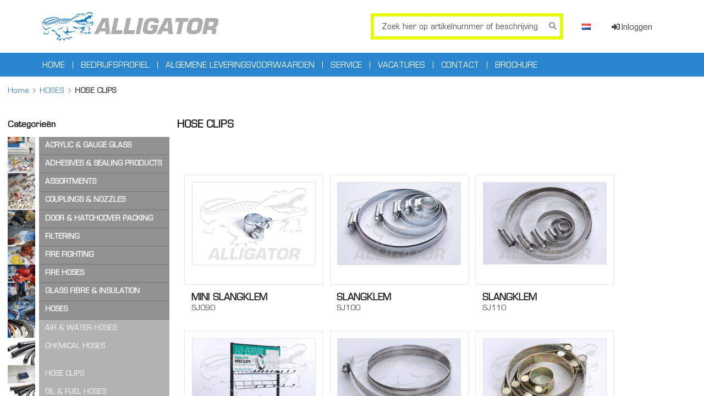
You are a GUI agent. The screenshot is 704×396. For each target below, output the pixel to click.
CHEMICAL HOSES (75, 346)
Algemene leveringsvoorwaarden (240, 65)
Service (346, 65)
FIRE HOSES (64, 272)
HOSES (52, 90)
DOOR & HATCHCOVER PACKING (99, 218)
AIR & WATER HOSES (81, 327)
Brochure (516, 65)
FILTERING (62, 236)
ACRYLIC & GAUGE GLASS (88, 145)
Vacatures (401, 65)
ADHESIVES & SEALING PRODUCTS (103, 163)
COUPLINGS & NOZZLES (85, 199)
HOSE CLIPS (64, 373)
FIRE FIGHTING (69, 254)
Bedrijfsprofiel (115, 65)
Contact (460, 65)
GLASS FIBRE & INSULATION (92, 291)
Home (53, 65)
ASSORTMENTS (70, 181)
